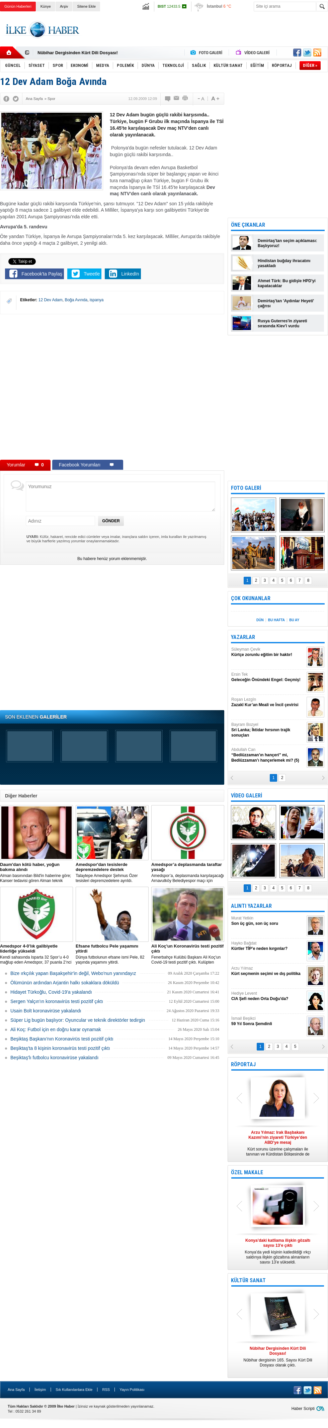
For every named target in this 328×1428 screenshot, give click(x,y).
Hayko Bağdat (268, 946)
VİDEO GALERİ (246, 795)
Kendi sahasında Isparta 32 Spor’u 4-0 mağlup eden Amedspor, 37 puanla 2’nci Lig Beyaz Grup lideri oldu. (36, 954)
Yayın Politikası (131, 1390)
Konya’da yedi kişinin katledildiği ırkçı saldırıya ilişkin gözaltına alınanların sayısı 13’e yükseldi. (278, 1251)
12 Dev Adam (50, 300)
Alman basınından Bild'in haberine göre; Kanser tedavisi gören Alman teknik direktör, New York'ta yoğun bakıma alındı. (36, 872)
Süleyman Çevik (268, 652)
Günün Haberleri (17, 6)
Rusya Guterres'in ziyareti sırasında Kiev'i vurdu (282, 323)
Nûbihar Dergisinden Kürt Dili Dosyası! (77, 52)
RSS (106, 1390)
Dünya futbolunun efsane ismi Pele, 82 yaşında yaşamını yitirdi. (112, 954)
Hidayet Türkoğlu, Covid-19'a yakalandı (51, 992)
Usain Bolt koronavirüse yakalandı (45, 1010)
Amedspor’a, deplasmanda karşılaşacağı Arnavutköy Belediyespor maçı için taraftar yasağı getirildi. (187, 872)
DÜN (260, 620)
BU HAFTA (276, 620)
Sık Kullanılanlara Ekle (74, 1390)
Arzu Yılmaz (268, 971)
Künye (45, 6)
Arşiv (64, 6)
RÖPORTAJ (243, 1064)
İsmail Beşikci (268, 1021)
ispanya (96, 300)
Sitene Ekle (86, 6)
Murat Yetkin (268, 921)
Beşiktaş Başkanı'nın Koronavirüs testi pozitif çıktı (61, 1038)
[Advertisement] (206, 36)
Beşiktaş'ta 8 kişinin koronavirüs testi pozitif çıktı (60, 1048)
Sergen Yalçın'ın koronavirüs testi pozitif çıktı (56, 1001)
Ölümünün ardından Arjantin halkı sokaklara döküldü (64, 982)
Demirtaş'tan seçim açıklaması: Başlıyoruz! (287, 243)
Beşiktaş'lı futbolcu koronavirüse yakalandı (54, 1057)
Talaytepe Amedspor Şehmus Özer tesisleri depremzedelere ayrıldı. (112, 872)
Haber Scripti (303, 1408)
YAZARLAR (243, 637)
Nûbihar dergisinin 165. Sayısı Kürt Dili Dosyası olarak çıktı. (278, 1356)
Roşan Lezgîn (268, 702)
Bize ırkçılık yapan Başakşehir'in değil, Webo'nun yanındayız (73, 973)
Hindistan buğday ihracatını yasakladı (284, 263)
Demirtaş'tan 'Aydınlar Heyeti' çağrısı (286, 303)
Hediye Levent (268, 996)
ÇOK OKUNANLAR (250, 598)
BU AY (294, 620)
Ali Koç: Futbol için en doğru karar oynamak (55, 1029)
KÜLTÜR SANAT (248, 1280)
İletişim (40, 1390)
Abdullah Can (268, 755)
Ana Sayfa (16, 1390)
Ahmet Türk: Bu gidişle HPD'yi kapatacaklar (287, 283)
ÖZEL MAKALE (247, 1172)
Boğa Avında (76, 300)
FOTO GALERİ (246, 488)
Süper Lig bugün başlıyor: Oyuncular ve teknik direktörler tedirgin (77, 1020)
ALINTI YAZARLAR (251, 906)
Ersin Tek (268, 677)
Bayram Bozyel (268, 730)
